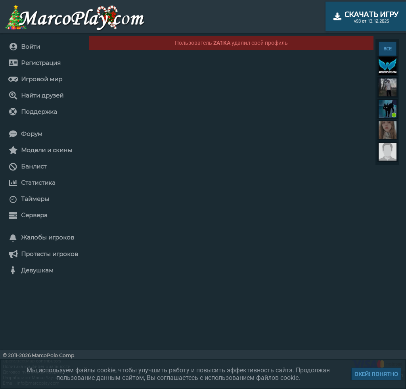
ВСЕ (387, 49)
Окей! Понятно (376, 374)
